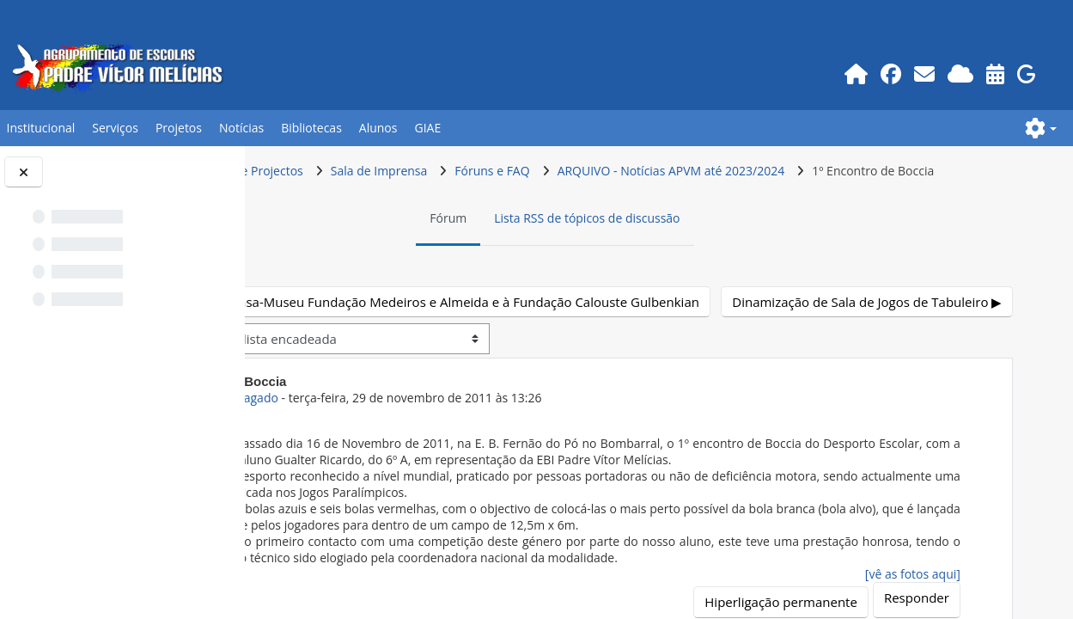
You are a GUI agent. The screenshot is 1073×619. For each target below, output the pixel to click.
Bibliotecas (311, 128)
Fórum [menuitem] (543, 250)
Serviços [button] (115, 128)
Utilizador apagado (414, 462)
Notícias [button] (241, 128)
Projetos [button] (178, 128)
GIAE (427, 128)
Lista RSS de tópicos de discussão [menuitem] (682, 250)
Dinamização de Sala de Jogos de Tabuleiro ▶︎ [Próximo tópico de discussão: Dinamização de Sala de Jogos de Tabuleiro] (869, 365)
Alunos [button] (378, 128)
